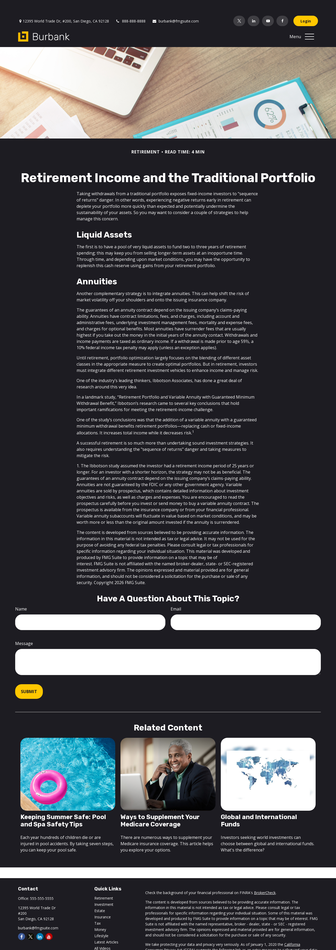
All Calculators (106, 938)
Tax (97, 907)
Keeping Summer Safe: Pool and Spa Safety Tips (63, 805)
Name (21, 593)
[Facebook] (282, 5)
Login (305, 5)
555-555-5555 (42, 882)
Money (100, 913)
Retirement (103, 882)
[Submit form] (29, 676)
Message (24, 628)
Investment (103, 888)
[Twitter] (239, 5)
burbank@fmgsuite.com (175, 5)
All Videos (102, 932)
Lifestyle (101, 920)
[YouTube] (268, 5)
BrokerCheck (265, 876)
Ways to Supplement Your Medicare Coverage (160, 805)
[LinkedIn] (253, 5)
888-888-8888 (130, 5)
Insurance (102, 901)
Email (176, 593)
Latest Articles (106, 926)
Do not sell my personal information (176, 939)
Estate (99, 895)
